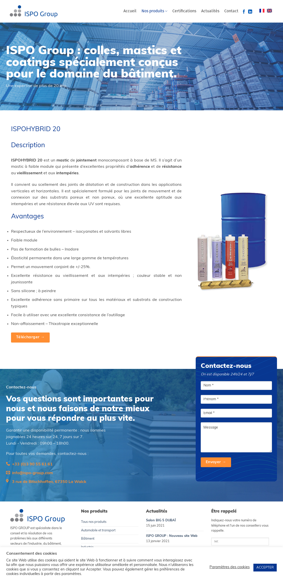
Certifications (184, 11)
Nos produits (154, 11)
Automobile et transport (98, 530)
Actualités (210, 11)
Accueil (129, 11)
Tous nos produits (93, 522)
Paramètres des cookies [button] (229, 567)
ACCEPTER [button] (265, 567)
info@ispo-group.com (32, 473)
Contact (231, 11)
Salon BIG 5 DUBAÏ (161, 520)
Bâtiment (87, 538)
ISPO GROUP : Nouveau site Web (171, 536)
